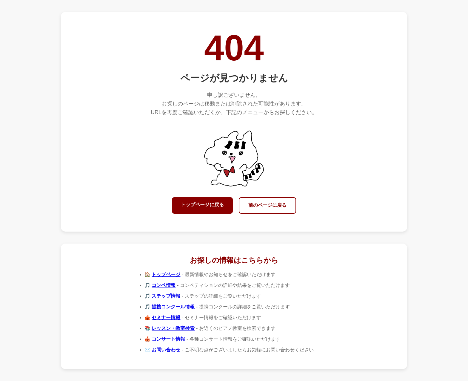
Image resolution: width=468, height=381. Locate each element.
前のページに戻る (267, 205)
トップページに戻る (202, 204)
